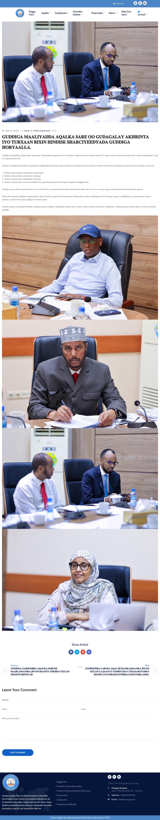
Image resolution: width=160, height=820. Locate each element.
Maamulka (98, 12)
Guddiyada (62, 12)
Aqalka (46, 12)
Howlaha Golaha (78, 13)
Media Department (41, 130)
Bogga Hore (32, 13)
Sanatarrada (62, 795)
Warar (113, 12)
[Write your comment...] (80, 727)
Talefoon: (123, 795)
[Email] (119, 709)
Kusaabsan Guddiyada (67, 804)
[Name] (40, 709)
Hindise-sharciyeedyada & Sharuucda (74, 791)
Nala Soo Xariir (126, 13)
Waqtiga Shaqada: (119, 788)
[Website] (80, 700)
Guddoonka (62, 800)
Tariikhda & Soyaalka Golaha (69, 786)
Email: (123, 799)
